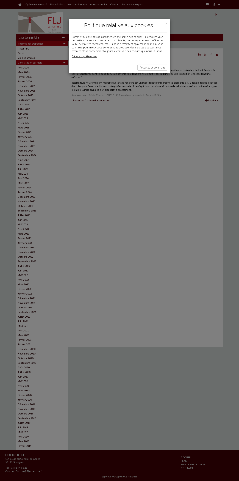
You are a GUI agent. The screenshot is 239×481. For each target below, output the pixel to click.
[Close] (166, 24)
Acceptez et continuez (152, 67)
